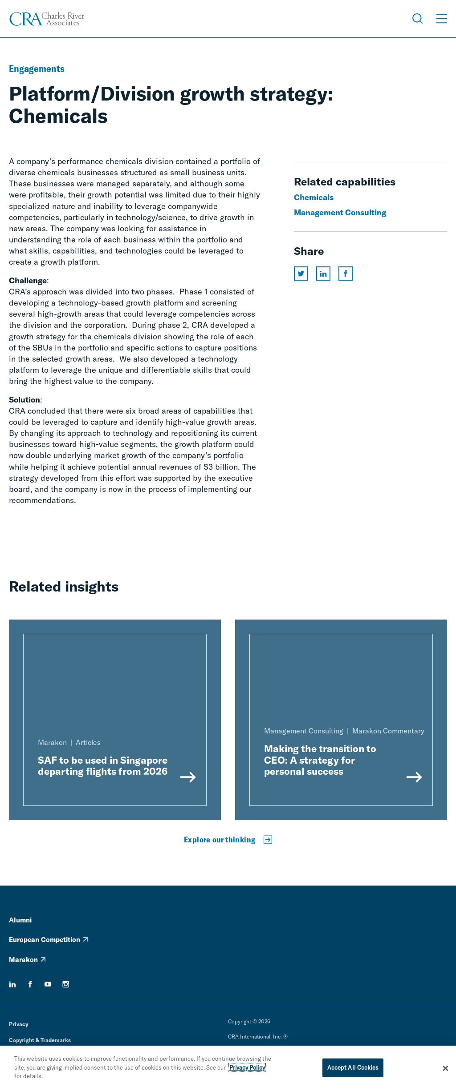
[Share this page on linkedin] (323, 273)
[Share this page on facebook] (345, 273)
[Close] (445, 1070)
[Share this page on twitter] (301, 273)
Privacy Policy (247, 1068)
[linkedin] (12, 984)
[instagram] (65, 984)
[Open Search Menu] (417, 18)
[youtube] (48, 984)
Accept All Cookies (353, 1068)
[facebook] (30, 984)
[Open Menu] (441, 18)
